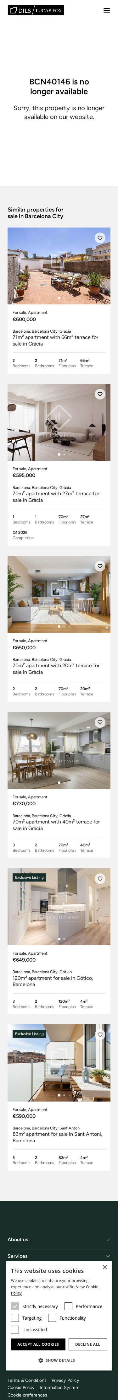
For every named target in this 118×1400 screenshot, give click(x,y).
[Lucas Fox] (36, 10)
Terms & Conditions (27, 1380)
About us (18, 1240)
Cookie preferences (27, 1395)
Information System (59, 1387)
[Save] (100, 238)
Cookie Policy (21, 1387)
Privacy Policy (65, 1380)
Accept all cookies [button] (38, 1344)
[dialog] (59, 1315)
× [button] (104, 1267)
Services (18, 1256)
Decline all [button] (87, 1344)
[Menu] (106, 10)
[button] (59, 1360)
